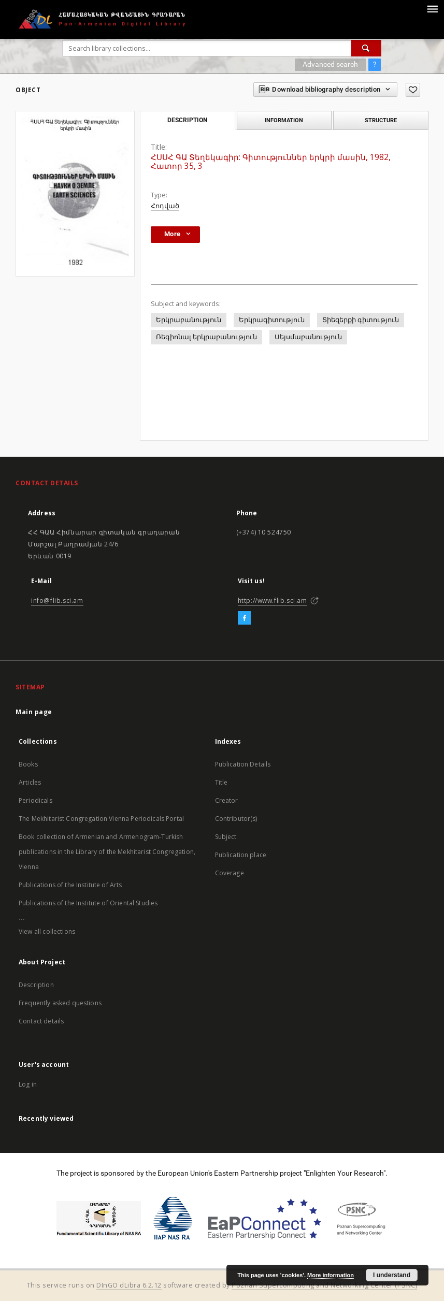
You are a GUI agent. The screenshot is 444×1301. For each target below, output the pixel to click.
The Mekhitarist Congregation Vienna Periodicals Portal (101, 818)
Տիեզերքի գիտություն (360, 319)
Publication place (241, 854)
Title (221, 782)
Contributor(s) (236, 818)
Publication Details (243, 764)
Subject (226, 836)
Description (36, 984)
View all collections (47, 931)
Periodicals (35, 800)
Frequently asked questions (60, 1003)
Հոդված (165, 205)
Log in (28, 1084)
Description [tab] (187, 120)
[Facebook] (244, 618)
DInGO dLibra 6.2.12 (129, 1285)
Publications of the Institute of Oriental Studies (88, 903)
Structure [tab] (381, 120)
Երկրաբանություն (188, 319)
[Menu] (432, 8)
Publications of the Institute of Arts (70, 884)
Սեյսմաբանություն (308, 337)
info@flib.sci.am (57, 600)
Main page (34, 711)
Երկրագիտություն (272, 319)
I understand (391, 1275)
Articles (30, 782)
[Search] (366, 48)
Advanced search (330, 64)
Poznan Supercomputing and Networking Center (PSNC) (324, 1285)
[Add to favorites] (413, 90)
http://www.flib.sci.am (272, 600)
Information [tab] (284, 120)
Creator (226, 800)
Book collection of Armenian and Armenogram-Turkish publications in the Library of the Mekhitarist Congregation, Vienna (107, 851)
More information (330, 1275)
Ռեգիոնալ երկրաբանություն (206, 337)
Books (28, 764)
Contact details (41, 1021)
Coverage (229, 873)
